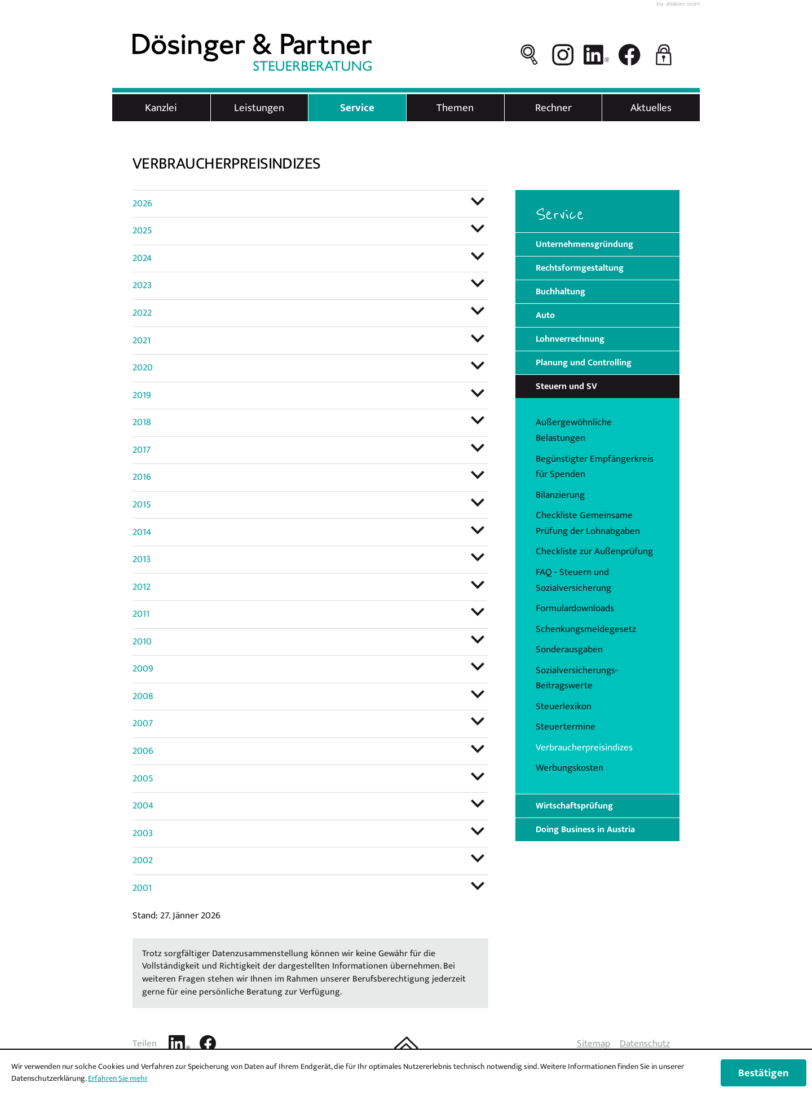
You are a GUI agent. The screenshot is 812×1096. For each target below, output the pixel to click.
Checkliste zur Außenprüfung (594, 551)
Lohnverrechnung (570, 339)
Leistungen (259, 108)
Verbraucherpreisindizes (584, 747)
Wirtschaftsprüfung (574, 805)
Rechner (553, 108)
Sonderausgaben (569, 649)
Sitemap (593, 1043)
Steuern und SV (566, 386)
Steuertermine (565, 727)
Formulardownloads (575, 608)
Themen (455, 108)
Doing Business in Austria (585, 829)
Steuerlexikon (564, 706)
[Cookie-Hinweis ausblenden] (763, 1072)
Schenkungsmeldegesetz (586, 629)
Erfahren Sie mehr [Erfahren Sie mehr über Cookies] (118, 1078)
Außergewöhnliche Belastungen (574, 430)
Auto (545, 315)
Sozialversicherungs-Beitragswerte (577, 678)
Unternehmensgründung (584, 244)
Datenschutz (645, 1043)
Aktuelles (651, 108)
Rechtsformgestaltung (580, 267)
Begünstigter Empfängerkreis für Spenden (595, 467)
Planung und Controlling (584, 362)
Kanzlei (161, 108)
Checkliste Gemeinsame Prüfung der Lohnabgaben (588, 523)
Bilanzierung (560, 495)
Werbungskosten (569, 768)
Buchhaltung (560, 291)
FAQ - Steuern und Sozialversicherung (573, 580)
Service (357, 108)
